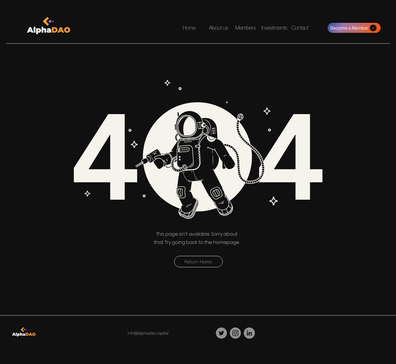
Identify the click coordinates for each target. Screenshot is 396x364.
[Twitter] (221, 333)
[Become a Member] (354, 28)
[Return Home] (198, 261)
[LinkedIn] (249, 333)
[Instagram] (235, 333)
